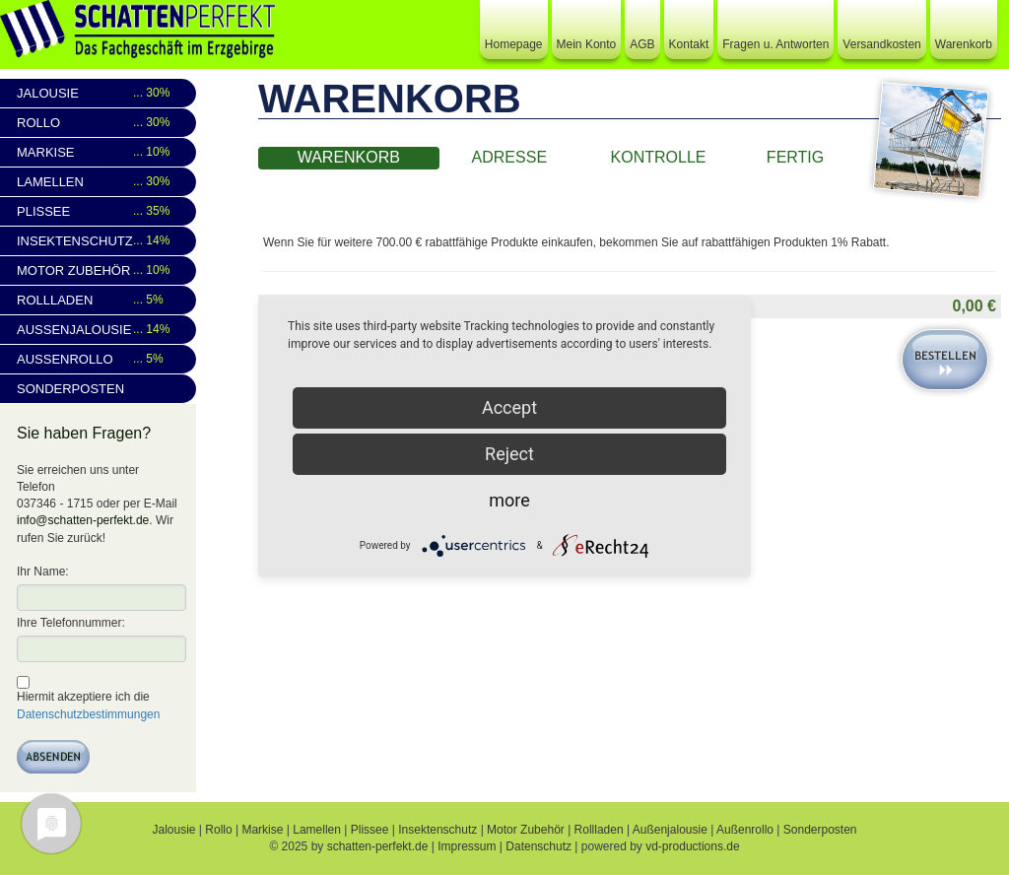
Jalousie (99, 93)
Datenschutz (538, 846)
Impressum (466, 846)
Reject (509, 453)
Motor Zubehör (99, 270)
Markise (99, 152)
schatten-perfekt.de (378, 846)
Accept (509, 407)
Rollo (99, 122)
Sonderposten (70, 388)
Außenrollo (99, 359)
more (509, 500)
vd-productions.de (692, 846)
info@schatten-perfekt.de (83, 520)
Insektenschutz (99, 241)
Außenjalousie (99, 329)
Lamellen (99, 181)
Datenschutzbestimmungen (88, 714)
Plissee (99, 211)
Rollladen (99, 300)
